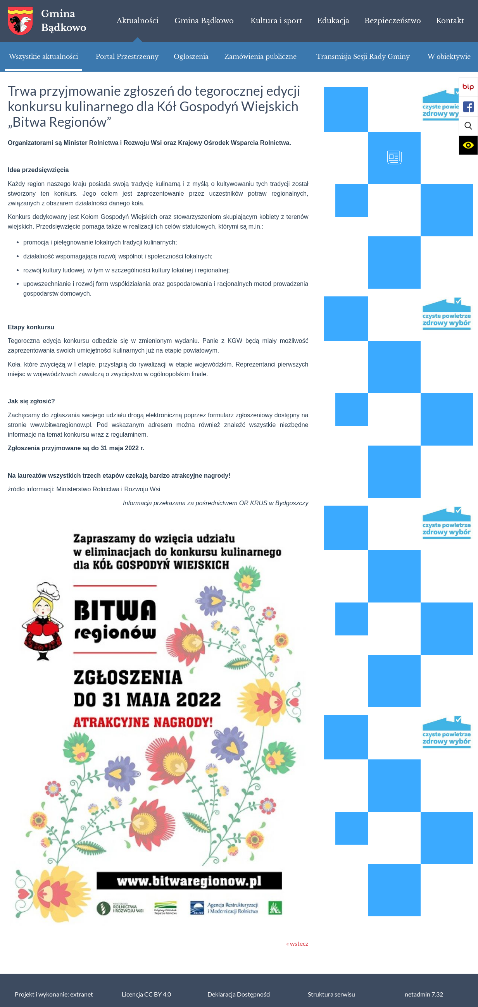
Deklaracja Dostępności (239, 994)
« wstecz (297, 943)
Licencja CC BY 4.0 (146, 994)
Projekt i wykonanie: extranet (54, 994)
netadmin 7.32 (424, 994)
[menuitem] (137, 21)
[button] (468, 126)
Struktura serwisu (331, 994)
